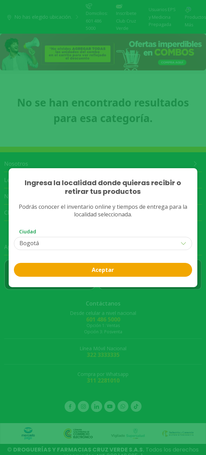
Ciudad (27, 231)
